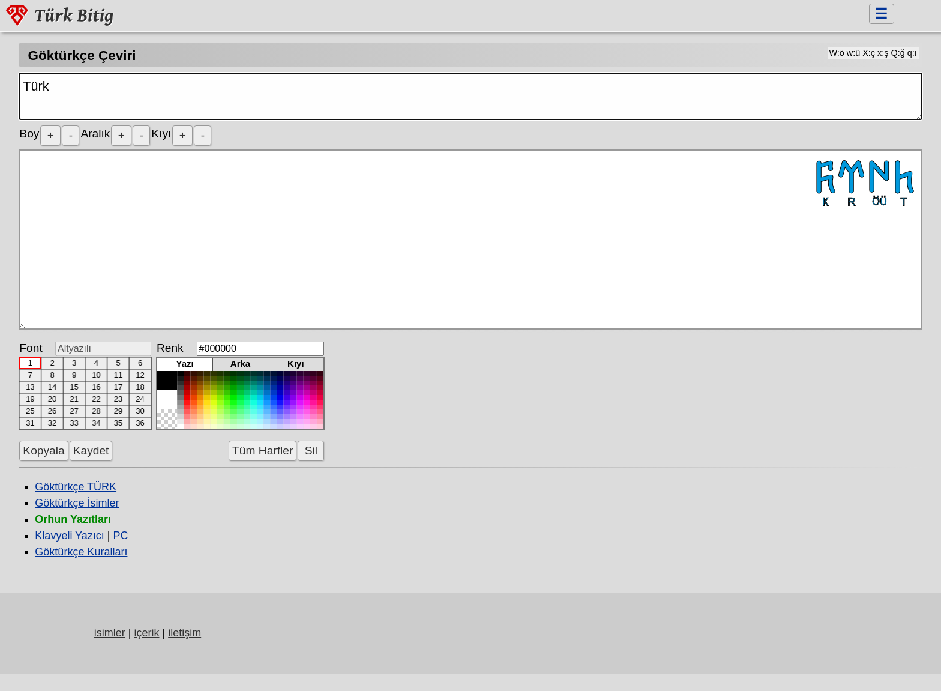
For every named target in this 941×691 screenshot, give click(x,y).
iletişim (184, 633)
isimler (109, 633)
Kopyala (43, 450)
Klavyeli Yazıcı (69, 536)
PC (120, 536)
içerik (146, 633)
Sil (310, 450)
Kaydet (91, 450)
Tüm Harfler (262, 450)
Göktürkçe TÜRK (75, 487)
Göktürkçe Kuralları (81, 552)
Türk (470, 96)
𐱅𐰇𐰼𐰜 (470, 239)
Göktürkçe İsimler (77, 503)
